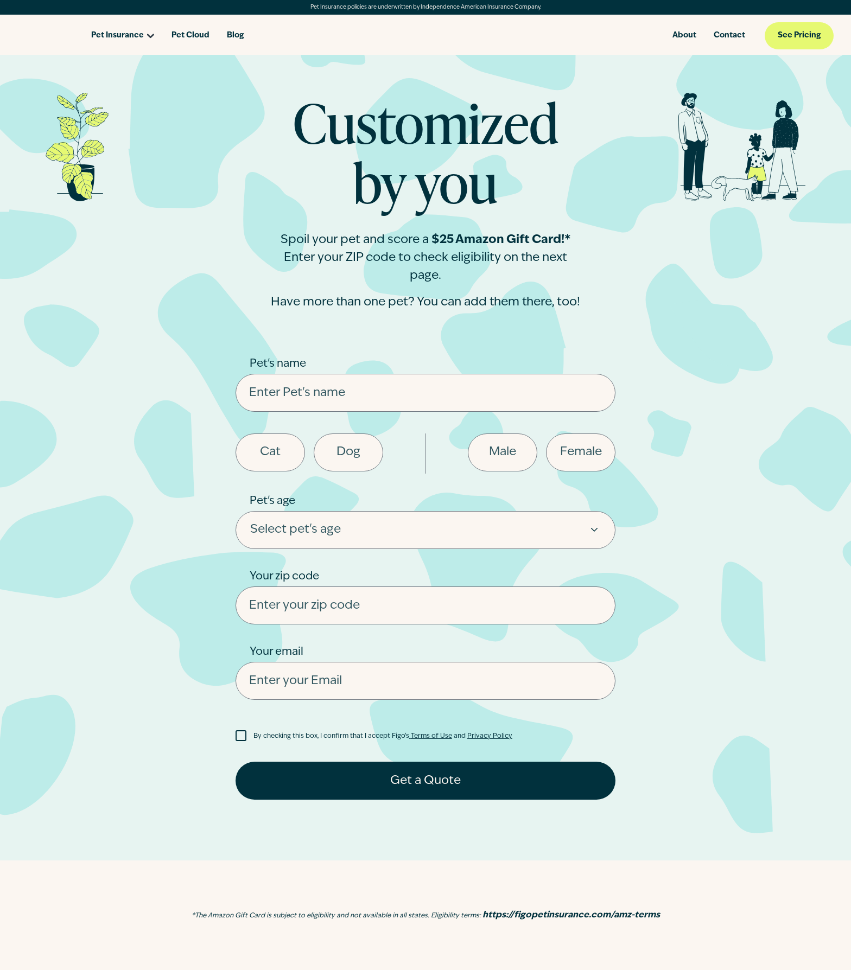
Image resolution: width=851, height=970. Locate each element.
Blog (235, 35)
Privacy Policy (489, 736)
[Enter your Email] (425, 681)
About (684, 35)
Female (581, 452)
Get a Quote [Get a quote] (425, 781)
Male (502, 452)
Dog (348, 452)
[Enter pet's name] (425, 393)
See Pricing (799, 35)
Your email (276, 652)
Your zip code (284, 576)
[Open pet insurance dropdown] (122, 32)
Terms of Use (430, 736)
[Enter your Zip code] (425, 605)
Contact (729, 35)
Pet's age (272, 501)
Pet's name (278, 364)
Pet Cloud (190, 35)
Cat (270, 452)
